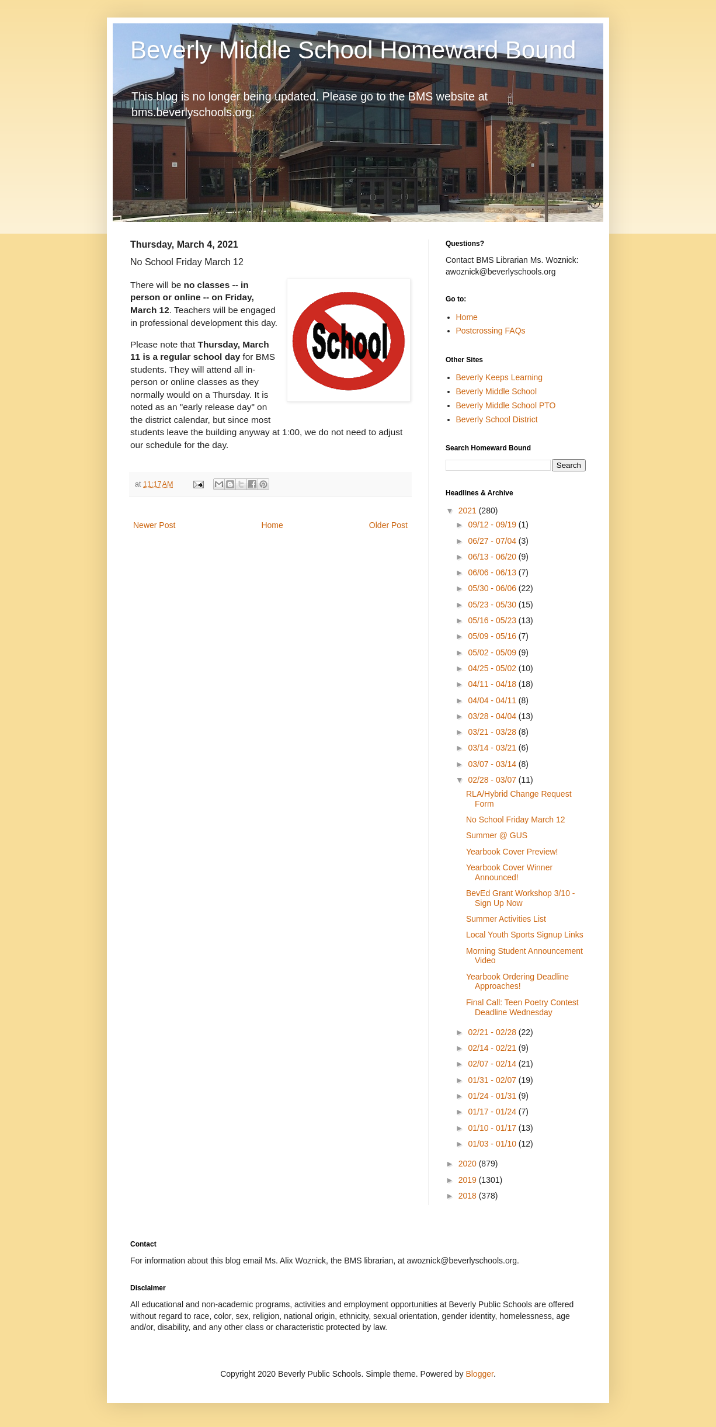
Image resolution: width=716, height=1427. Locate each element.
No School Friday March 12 (515, 819)
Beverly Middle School (496, 391)
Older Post (388, 525)
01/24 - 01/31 (493, 1095)
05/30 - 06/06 (493, 588)
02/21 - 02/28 (493, 1032)
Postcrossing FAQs (491, 330)
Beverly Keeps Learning (499, 377)
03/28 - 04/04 (493, 716)
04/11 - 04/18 (493, 684)
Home (272, 525)
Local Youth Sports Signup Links (524, 934)
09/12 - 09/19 (493, 524)
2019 (468, 1180)
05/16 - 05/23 (493, 620)
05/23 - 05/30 (493, 604)
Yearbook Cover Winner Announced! (509, 872)
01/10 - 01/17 (493, 1128)
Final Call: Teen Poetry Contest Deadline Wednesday (522, 1007)
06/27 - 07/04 (493, 541)
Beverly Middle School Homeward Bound (353, 50)
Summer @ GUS (496, 835)
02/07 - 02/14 (493, 1063)
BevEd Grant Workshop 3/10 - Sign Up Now (520, 898)
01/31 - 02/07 (493, 1080)
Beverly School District (497, 419)
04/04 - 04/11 (493, 700)
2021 (468, 510)
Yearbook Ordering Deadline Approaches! (517, 981)
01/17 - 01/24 (493, 1111)
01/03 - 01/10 (493, 1143)
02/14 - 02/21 (493, 1048)
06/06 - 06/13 (493, 572)
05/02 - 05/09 (493, 652)
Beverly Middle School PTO (506, 405)
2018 (468, 1195)
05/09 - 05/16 (493, 636)
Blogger (479, 1374)
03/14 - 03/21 (493, 747)
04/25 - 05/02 (493, 668)
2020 (468, 1163)
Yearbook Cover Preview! (512, 851)
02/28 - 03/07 (493, 779)
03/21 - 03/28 (493, 732)
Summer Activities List (506, 918)
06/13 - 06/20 (493, 556)
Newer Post (154, 525)
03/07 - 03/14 (493, 764)
